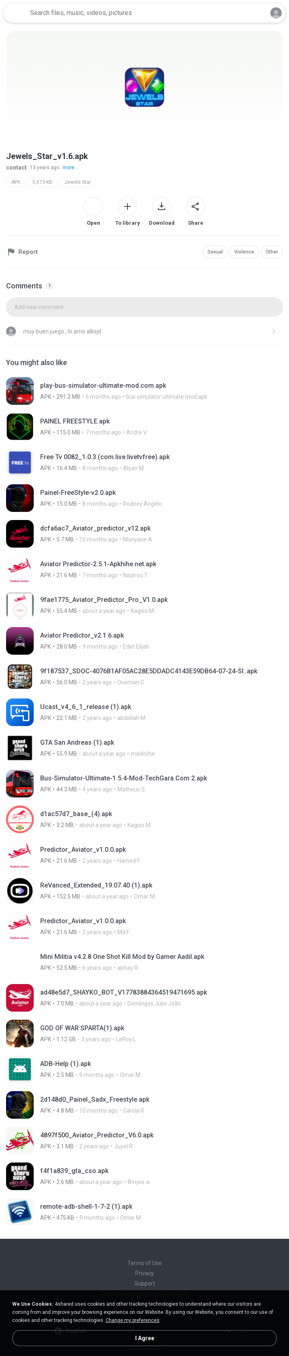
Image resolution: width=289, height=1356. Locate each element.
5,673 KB (42, 182)
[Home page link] (15, 13)
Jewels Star (78, 182)
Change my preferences (133, 1320)
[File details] (144, 391)
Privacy (144, 1273)
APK (15, 182)
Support (144, 1283)
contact (16, 167)
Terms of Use (144, 1263)
